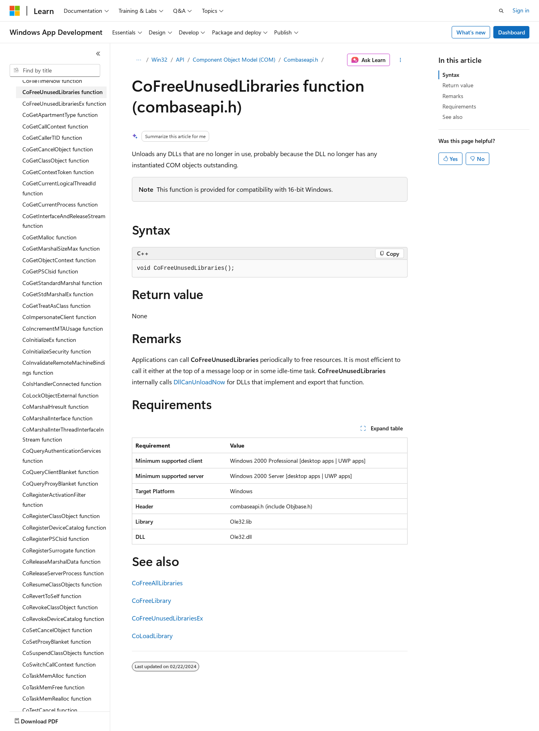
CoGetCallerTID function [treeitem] (52, 137)
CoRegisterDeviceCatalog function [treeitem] (64, 527)
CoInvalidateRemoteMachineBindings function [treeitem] (63, 367)
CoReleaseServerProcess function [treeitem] (63, 573)
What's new (471, 32)
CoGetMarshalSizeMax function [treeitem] (61, 248)
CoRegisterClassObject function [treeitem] (61, 516)
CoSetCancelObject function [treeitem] (57, 630)
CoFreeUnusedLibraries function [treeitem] (62, 92)
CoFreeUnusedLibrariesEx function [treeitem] (64, 103)
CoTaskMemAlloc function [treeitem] (54, 675)
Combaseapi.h (301, 59)
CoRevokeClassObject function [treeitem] (60, 607)
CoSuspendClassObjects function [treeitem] (63, 653)
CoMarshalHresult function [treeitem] (55, 406)
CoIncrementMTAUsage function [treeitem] (62, 328)
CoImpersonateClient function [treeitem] (59, 317)
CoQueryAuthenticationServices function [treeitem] (61, 455)
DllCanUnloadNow (199, 382)
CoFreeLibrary (151, 600)
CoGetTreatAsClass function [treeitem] (56, 305)
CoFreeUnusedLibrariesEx (167, 618)
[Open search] (501, 11)
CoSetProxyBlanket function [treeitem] (56, 641)
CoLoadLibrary (152, 635)
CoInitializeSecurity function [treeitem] (56, 351)
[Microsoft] (15, 11)
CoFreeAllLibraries (157, 582)
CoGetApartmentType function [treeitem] (60, 114)
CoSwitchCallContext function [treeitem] (59, 664)
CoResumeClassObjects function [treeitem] (62, 584)
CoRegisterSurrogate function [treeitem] (58, 550)
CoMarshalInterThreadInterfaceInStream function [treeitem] (63, 434)
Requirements (459, 106)
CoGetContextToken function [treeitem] (58, 172)
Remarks (452, 96)
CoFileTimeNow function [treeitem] (52, 80)
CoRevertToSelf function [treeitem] (51, 596)
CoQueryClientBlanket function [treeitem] (60, 472)
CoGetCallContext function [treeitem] (55, 126)
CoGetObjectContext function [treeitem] (59, 260)
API (180, 59)
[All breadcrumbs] (139, 60)
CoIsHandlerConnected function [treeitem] (61, 384)
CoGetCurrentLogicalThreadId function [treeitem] (59, 188)
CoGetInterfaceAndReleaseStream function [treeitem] (63, 221)
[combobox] (55, 70)
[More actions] (400, 60)
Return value (457, 85)
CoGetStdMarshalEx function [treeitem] (57, 294)
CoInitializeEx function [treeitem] (49, 339)
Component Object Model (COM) (234, 59)
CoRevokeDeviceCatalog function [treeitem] (63, 619)
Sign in (521, 10)
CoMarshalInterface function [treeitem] (57, 418)
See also (452, 116)
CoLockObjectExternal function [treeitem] (60, 395)
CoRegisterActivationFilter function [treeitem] (54, 499)
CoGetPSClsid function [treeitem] (50, 271)
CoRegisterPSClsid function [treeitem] (55, 538)
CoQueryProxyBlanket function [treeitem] (60, 483)
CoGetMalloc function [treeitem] (49, 237)
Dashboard (511, 32)
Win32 (159, 59)
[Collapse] (98, 53)
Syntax (450, 74)
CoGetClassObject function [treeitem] (55, 160)
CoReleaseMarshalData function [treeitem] (61, 561)
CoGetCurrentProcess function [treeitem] (60, 204)
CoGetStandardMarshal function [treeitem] (62, 283)
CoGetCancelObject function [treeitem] (57, 149)
